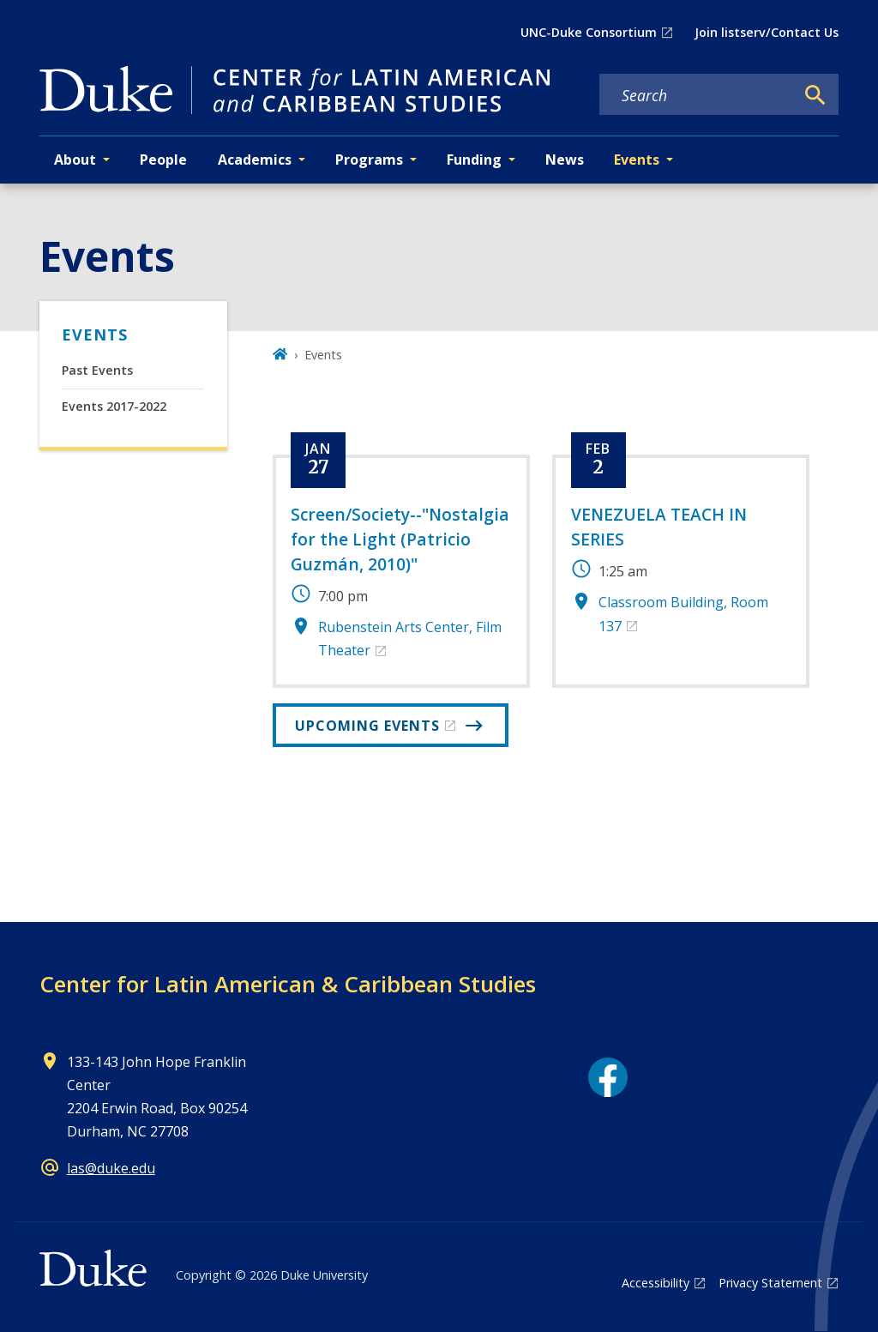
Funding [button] (474, 159)
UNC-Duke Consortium (588, 32)
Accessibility (655, 1283)
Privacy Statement (770, 1283)
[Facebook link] (608, 1077)
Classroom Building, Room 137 (683, 614)
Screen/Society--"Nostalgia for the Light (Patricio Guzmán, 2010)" (400, 539)
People (163, 159)
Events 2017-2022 (114, 406)
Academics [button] (255, 159)
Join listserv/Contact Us (767, 32)
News (564, 159)
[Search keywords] (697, 95)
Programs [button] (369, 159)
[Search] (815, 95)
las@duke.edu (111, 1168)
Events (95, 334)
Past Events (97, 370)
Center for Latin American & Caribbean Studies (287, 983)
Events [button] (636, 159)
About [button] (75, 159)
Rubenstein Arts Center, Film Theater (410, 639)
